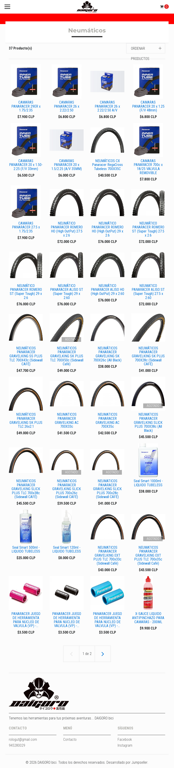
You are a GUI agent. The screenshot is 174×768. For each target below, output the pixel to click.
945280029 (17, 748)
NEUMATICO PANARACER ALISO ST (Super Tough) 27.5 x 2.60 (148, 292)
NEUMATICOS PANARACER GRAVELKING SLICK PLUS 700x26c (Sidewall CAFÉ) (66, 491)
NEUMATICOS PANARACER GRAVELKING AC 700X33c (67, 422)
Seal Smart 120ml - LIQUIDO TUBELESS (66, 551)
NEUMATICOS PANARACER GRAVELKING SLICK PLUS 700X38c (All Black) (148, 424)
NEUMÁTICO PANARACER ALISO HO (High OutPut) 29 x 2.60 (107, 290)
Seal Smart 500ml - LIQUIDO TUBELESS (26, 551)
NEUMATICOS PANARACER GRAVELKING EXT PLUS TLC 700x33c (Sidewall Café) (107, 557)
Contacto (70, 742)
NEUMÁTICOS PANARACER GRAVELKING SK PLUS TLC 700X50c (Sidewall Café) (66, 357)
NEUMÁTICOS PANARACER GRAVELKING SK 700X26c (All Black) (107, 355)
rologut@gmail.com (23, 742)
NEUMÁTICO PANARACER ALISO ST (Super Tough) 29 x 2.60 (66, 292)
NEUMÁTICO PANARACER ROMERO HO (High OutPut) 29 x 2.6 (107, 230)
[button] (145, 48)
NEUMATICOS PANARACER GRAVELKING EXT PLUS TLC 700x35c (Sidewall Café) (148, 557)
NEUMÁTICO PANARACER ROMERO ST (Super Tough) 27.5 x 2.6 (148, 230)
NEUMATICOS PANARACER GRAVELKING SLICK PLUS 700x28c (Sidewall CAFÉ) (107, 491)
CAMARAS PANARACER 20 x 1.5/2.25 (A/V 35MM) (66, 165)
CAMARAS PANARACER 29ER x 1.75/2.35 (26, 106)
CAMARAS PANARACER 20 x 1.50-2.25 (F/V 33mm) (26, 165)
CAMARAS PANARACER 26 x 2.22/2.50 (66, 106)
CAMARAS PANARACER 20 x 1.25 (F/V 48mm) (148, 106)
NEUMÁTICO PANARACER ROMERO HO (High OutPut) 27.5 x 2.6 (67, 230)
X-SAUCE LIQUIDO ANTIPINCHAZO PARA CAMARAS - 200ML (148, 620)
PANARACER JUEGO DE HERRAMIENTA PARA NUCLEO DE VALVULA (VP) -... (26, 622)
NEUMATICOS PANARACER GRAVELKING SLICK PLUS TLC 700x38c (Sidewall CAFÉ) (26, 491)
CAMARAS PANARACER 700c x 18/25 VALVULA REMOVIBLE (148, 167)
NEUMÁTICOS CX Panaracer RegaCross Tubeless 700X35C (107, 165)
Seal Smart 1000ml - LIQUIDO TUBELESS (148, 485)
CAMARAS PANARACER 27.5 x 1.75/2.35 (26, 228)
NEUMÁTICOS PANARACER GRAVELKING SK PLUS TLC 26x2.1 (26, 422)
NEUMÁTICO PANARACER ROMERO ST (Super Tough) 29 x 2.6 (26, 292)
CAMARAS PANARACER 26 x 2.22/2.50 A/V (107, 106)
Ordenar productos (140, 53)
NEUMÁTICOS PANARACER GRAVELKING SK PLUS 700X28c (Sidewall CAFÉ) (148, 357)
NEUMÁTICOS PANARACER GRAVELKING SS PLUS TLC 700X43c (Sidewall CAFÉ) (26, 357)
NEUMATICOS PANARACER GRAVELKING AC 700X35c (107, 422)
